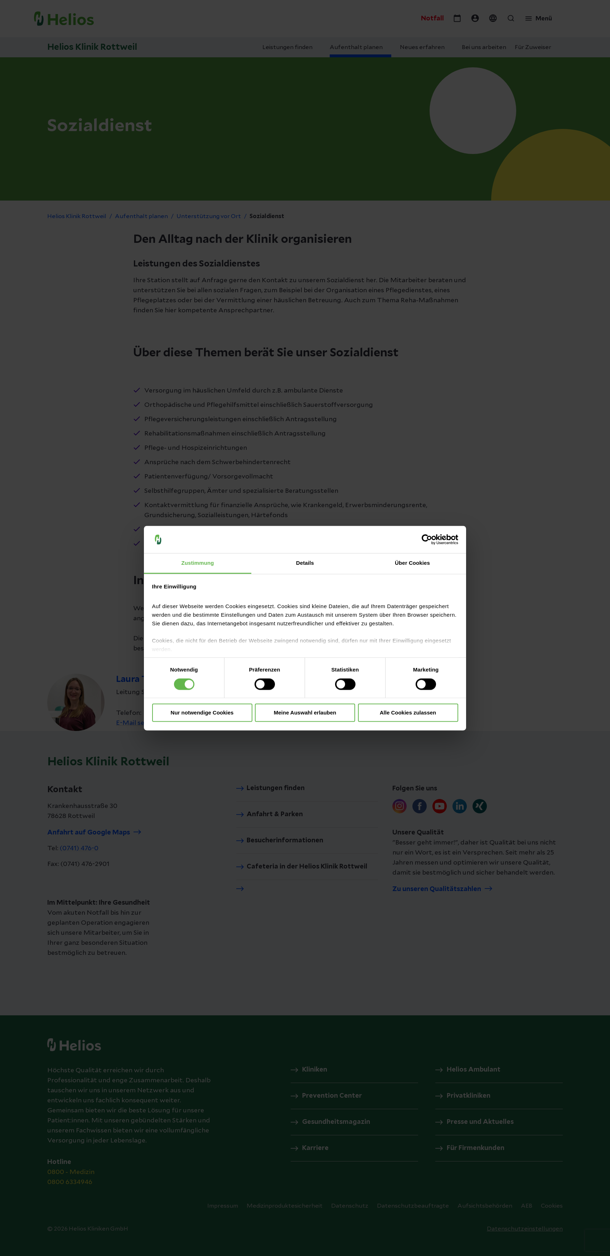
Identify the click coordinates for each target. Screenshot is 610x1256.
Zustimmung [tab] (197, 563)
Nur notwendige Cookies (202, 713)
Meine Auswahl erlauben (305, 713)
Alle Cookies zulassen (408, 713)
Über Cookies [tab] (412, 563)
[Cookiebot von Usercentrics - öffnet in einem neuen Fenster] (427, 539)
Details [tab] (305, 563)
